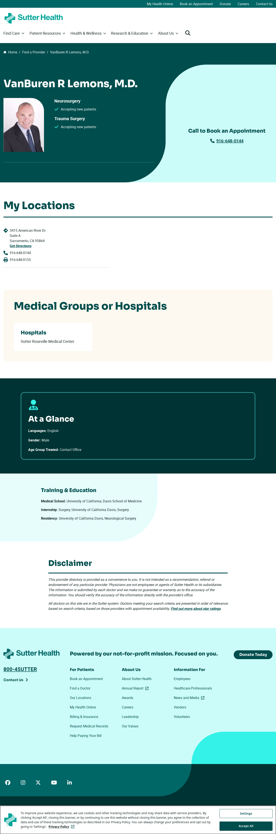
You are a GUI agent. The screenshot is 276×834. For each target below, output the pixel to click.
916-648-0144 (226, 141)
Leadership (130, 716)
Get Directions (20, 246)
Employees (182, 678)
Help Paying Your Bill (86, 735)
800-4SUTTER (20, 669)
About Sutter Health (137, 678)
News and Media (190, 697)
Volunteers (182, 716)
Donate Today (253, 654)
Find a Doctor (80, 688)
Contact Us (264, 4)
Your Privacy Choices (101, 813)
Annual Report (136, 688)
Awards (127, 697)
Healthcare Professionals (193, 688)
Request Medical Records (89, 726)
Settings (246, 827)
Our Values (130, 726)
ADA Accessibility (14, 813)
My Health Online (160, 4)
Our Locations (80, 697)
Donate (225, 4)
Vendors (180, 707)
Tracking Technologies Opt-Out (144, 813)
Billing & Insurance (84, 716)
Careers (243, 4)
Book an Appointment (196, 4)
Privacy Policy (69, 813)
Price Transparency (43, 813)
